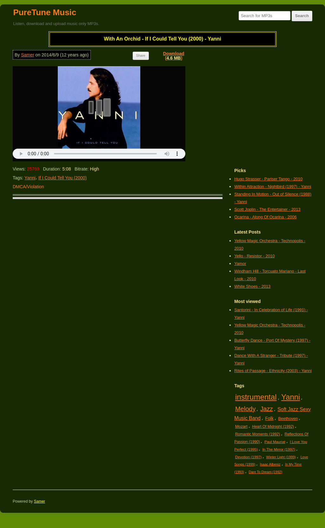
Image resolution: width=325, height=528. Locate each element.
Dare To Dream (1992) (265, 472)
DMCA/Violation (28, 186)
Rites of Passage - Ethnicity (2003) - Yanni (273, 370)
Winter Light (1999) (281, 457)
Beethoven (288, 418)
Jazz (266, 408)
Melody (245, 408)
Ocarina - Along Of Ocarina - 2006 (265, 217)
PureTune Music (44, 12)
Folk (269, 418)
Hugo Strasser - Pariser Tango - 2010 (268, 179)
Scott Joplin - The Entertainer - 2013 (267, 209)
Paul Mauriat (274, 442)
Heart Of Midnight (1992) (273, 426)
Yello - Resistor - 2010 (254, 256)
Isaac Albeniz (270, 464)
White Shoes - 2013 (252, 286)
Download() (173, 56)
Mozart (241, 426)
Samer (27, 54)
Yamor (240, 263)
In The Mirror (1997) (278, 449)
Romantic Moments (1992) (257, 434)
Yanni (30, 177)
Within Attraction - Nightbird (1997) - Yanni (272, 186)
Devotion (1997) (248, 457)
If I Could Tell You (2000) (62, 177)
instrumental (256, 397)
